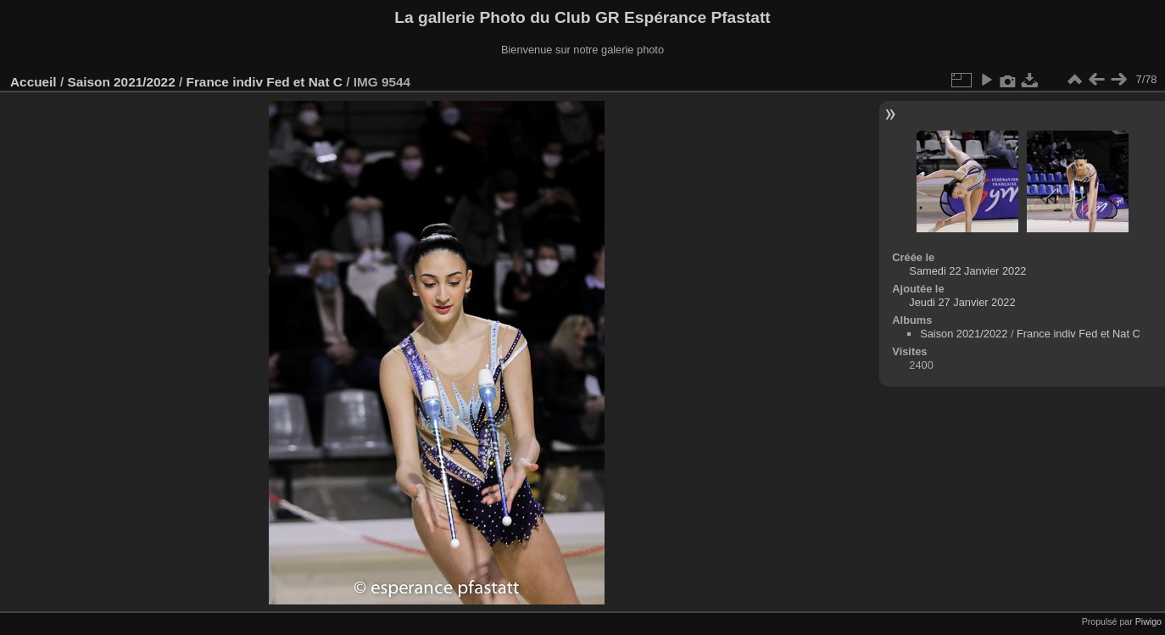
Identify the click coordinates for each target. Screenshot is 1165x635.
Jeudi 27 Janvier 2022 (962, 302)
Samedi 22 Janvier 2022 (967, 271)
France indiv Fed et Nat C (265, 82)
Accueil (33, 82)
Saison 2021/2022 (121, 82)
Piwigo (1148, 621)
